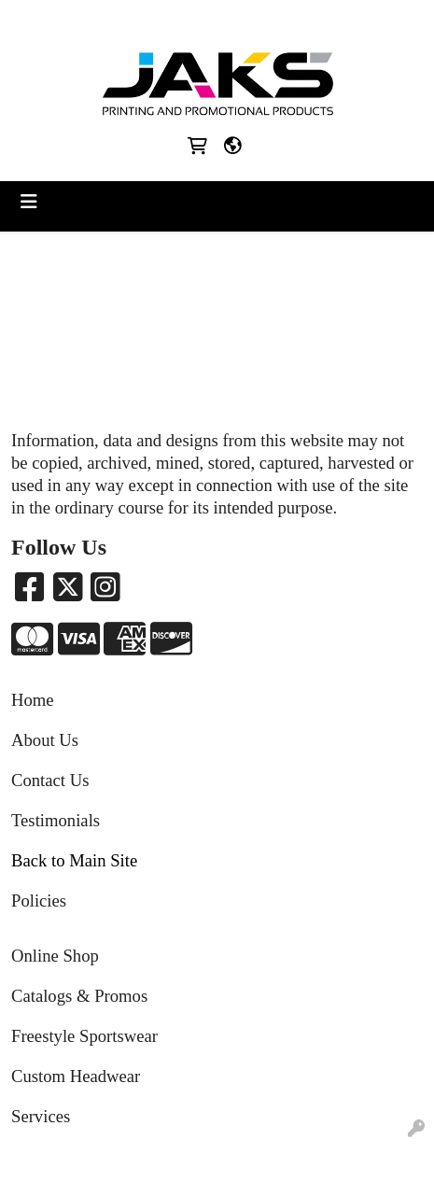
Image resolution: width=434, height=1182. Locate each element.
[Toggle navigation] (29, 202)
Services (40, 1116)
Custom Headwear (75, 1076)
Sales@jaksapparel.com (256, 20)
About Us (44, 740)
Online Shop (55, 955)
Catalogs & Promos (79, 996)
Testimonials (55, 820)
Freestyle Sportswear (84, 1036)
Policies (38, 900)
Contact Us (50, 780)
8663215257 (134, 20)
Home (32, 700)
